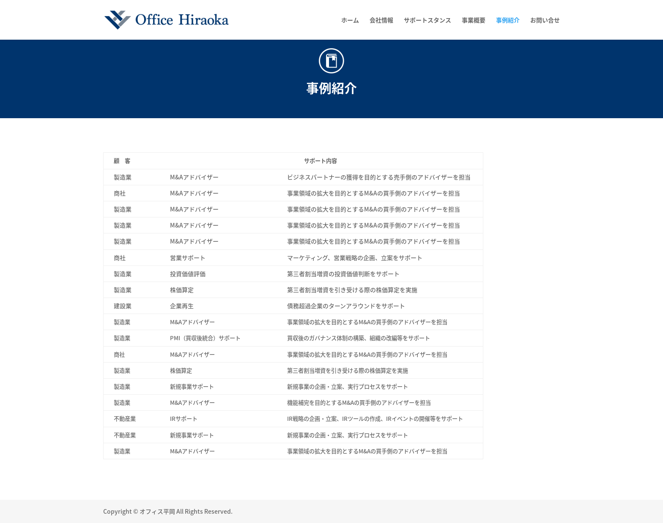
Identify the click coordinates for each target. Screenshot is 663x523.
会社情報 (381, 20)
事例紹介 (508, 20)
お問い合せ (545, 20)
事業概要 (473, 20)
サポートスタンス (427, 20)
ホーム (350, 20)
